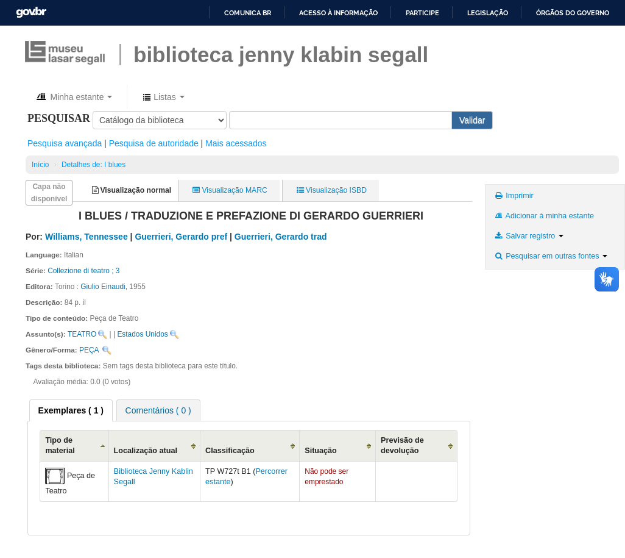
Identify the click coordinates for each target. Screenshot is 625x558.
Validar (472, 120)
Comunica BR (247, 13)
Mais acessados (235, 143)
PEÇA (89, 350)
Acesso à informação (338, 13)
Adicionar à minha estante (543, 216)
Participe (422, 13)
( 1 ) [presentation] (71, 410)
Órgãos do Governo (572, 13)
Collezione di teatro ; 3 (83, 270)
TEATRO (82, 334)
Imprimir (513, 195)
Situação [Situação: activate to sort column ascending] (321, 450)
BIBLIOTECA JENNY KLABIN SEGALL (280, 54)
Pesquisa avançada (64, 143)
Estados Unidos (142, 334)
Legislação (487, 13)
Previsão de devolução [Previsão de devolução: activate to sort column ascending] (402, 445)
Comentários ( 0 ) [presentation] (158, 410)
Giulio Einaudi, (103, 286)
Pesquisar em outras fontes (550, 256)
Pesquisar (58, 118)
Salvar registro (528, 236)
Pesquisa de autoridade (154, 143)
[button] (73, 97)
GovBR (31, 12)
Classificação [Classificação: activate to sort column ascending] (230, 450)
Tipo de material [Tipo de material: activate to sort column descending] (59, 445)
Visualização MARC (229, 190)
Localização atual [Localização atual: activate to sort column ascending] (145, 450)
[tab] (71, 410)
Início (40, 164)
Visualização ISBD (332, 190)
